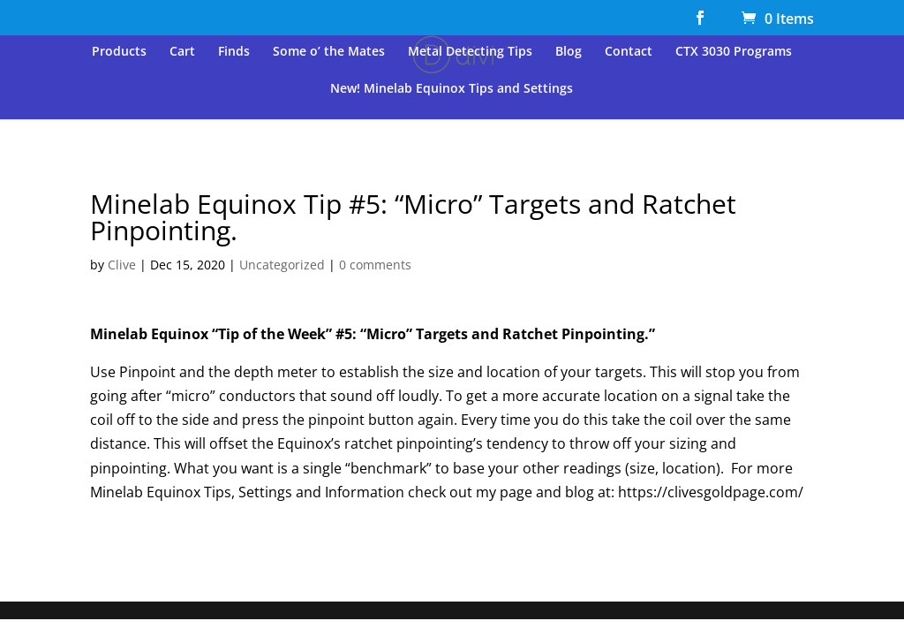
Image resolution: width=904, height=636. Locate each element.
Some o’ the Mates (329, 52)
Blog (568, 52)
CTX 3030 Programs (733, 52)
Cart (182, 52)
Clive (122, 264)
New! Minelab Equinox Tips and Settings (451, 89)
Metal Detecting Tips (470, 52)
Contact (628, 52)
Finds (234, 52)
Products (119, 52)
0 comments (375, 264)
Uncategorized (282, 264)
